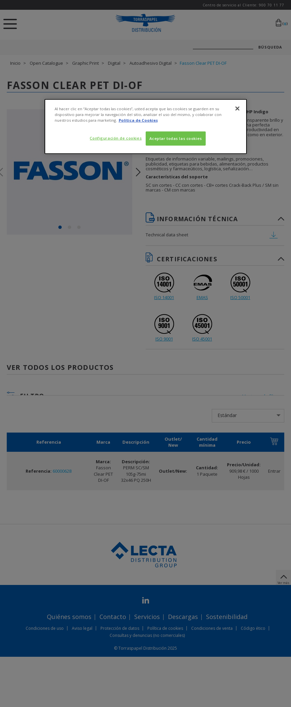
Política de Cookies (138, 119)
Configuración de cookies (116, 138)
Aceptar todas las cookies (175, 138)
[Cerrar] (237, 108)
